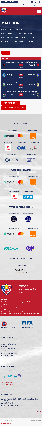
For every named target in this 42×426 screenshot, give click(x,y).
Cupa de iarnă (5, 41)
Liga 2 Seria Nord (7, 37)
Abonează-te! (9, 2)
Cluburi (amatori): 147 (9, 348)
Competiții (4, 20)
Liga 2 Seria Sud (20, 37)
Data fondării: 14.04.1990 (10, 344)
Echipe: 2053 (7, 346)
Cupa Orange (32, 37)
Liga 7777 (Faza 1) (18, 41)
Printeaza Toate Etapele (14, 108)
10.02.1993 (13, 327)
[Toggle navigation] (39, 11)
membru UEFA (5, 327)
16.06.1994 (34, 327)
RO (35, 5)
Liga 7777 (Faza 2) (6, 29)
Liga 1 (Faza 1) (31, 41)
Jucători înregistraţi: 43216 (11, 351)
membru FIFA (26, 327)
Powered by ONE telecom (35, 420)
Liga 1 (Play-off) (20, 29)
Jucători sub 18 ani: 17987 (10, 355)
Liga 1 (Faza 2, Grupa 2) (26, 33)
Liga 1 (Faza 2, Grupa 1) (8, 33)
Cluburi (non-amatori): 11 (10, 353)
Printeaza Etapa (10, 103)
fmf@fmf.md (8, 403)
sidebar (6, 52)
